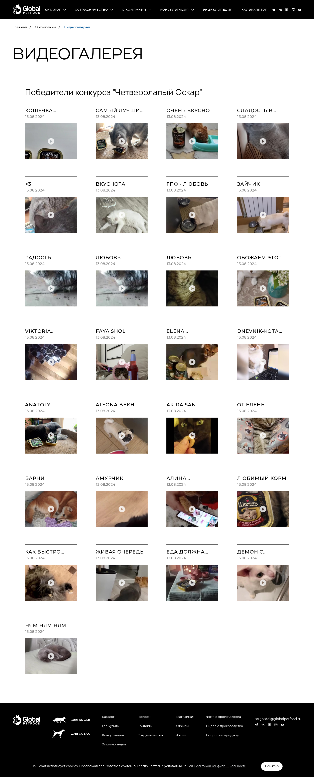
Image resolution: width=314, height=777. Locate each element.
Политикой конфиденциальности (220, 766)
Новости (144, 717)
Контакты (145, 726)
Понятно (272, 766)
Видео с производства (224, 726)
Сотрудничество (94, 9)
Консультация (177, 9)
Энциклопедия (218, 9)
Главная (20, 27)
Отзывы (182, 726)
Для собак (71, 733)
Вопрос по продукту (222, 735)
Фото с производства (223, 717)
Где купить (110, 726)
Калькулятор (255, 9)
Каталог (55, 9)
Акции (181, 735)
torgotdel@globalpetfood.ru (278, 719)
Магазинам (185, 717)
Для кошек (71, 720)
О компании (136, 9)
